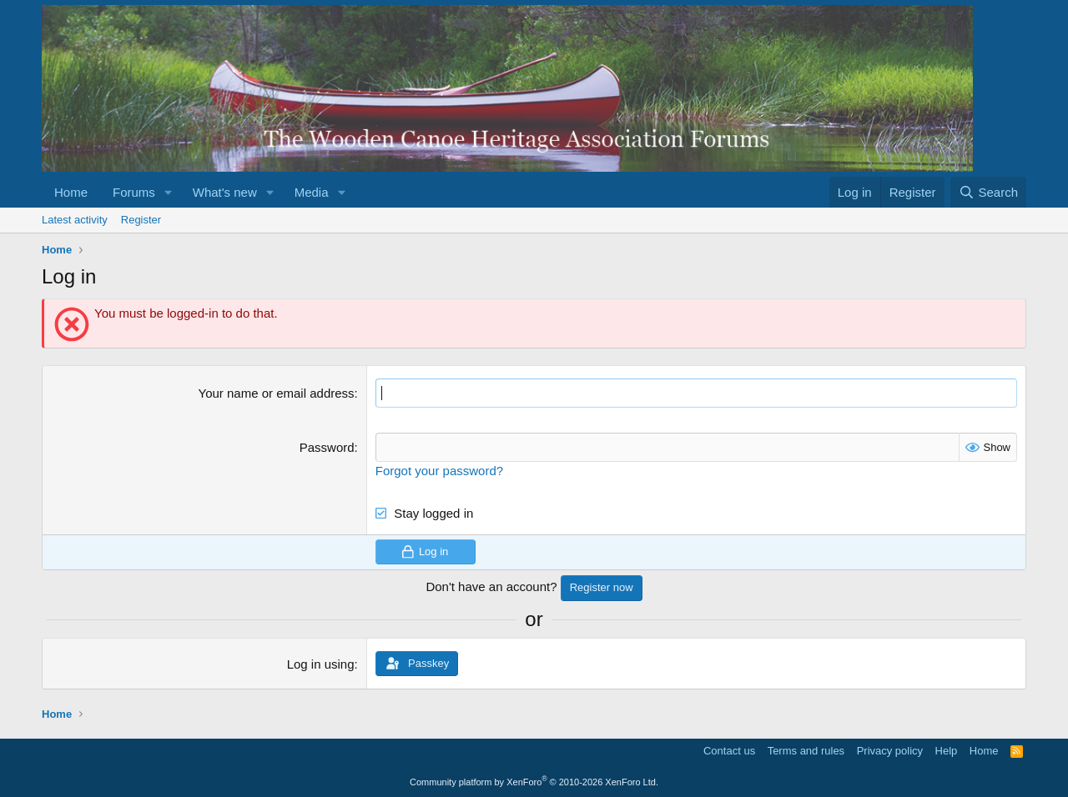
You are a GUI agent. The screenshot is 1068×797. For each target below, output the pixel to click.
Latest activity (75, 219)
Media (312, 192)
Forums (134, 192)
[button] (168, 192)
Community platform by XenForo (534, 782)
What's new (225, 192)
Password (327, 447)
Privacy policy (890, 750)
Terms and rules (806, 750)
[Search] (988, 192)
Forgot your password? (439, 471)
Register (141, 219)
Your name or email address (277, 393)
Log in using (321, 664)
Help (946, 750)
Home (71, 192)
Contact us (729, 750)
